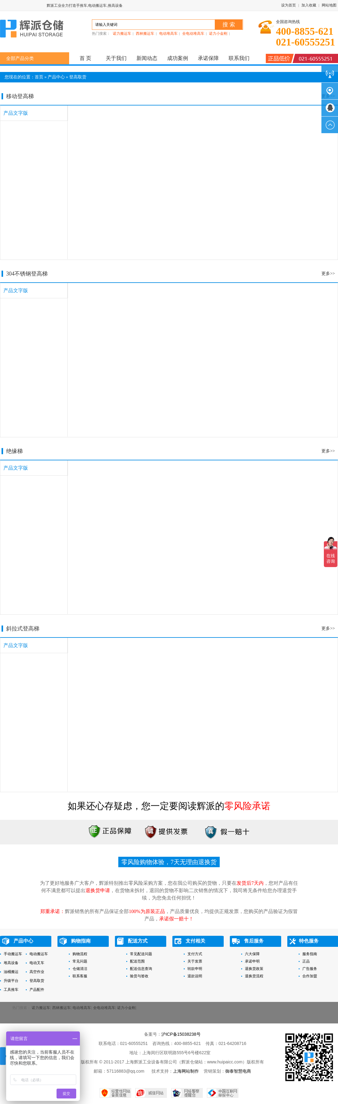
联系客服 (80, 976)
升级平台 (11, 981)
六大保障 (252, 954)
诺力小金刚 (218, 33)
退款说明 (194, 976)
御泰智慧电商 (238, 1071)
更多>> (328, 273)
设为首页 (288, 5)
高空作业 (36, 972)
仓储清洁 (80, 969)
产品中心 (56, 77)
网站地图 (329, 5)
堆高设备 (11, 963)
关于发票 (194, 961)
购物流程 (80, 954)
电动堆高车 (168, 33)
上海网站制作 (186, 1071)
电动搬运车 (38, 954)
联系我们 (239, 58)
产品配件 (36, 989)
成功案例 (177, 58)
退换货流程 (254, 976)
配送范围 (137, 961)
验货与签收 (139, 976)
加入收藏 (308, 5)
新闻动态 (146, 58)
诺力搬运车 (122, 33)
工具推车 (11, 989)
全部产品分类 (20, 58)
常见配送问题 (141, 954)
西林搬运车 (145, 33)
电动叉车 (36, 963)
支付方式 (194, 954)
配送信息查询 (141, 969)
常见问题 (80, 961)
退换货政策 (254, 969)
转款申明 (194, 969)
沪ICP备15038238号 (181, 1034)
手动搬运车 (13, 954)
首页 (39, 77)
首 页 (86, 58)
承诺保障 (208, 58)
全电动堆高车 (193, 33)
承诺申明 (252, 961)
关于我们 (116, 58)
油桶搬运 (11, 972)
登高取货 (77, 77)
